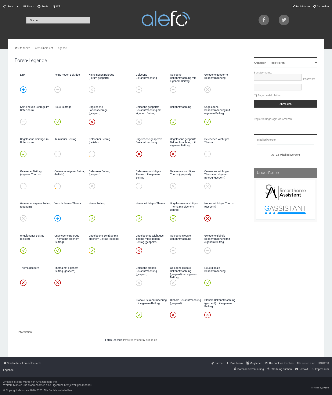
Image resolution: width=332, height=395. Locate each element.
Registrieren (277, 62)
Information (25, 332)
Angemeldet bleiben (269, 95)
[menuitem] (28, 7)
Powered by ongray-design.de (140, 339)
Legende (8, 369)
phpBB (325, 388)
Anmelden (260, 62)
